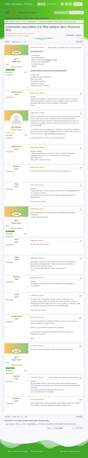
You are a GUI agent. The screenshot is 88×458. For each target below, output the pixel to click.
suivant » (79, 35)
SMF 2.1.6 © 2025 (13, 451)
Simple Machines (23, 451)
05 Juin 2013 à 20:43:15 (37, 317)
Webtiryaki (39, 451)
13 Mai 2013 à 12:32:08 (36, 209)
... (23, 42)
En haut (8, 417)
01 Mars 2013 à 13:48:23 (37, 47)
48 (25, 42)
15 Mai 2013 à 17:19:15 (36, 277)
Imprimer (79, 42)
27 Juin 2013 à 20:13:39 (37, 399)
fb (17, 59)
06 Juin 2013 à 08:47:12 (37, 345)
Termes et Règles (68, 451)
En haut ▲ (77, 451)
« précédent (70, 35)
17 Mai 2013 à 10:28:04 (36, 295)
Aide (61, 451)
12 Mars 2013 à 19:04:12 (37, 93)
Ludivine (17, 127)
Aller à (49, 428)
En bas (7, 42)
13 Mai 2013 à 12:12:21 (36, 185)
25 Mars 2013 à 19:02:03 (37, 167)
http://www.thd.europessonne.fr (54, 133)
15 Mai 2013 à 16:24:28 (36, 258)
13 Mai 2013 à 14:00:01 (36, 240)
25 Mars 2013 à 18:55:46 (37, 147)
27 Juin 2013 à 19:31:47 (37, 377)
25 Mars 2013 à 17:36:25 (37, 112)
